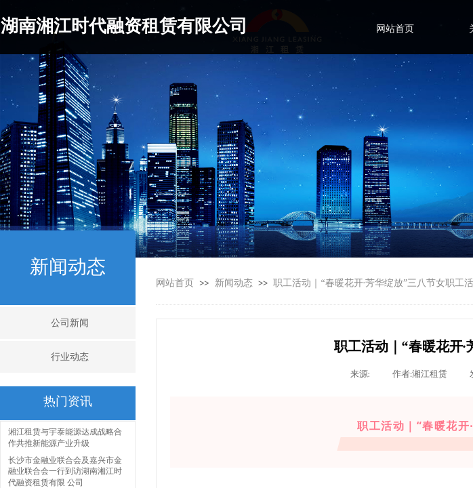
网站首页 (175, 283)
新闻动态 (234, 283)
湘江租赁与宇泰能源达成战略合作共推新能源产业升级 (65, 438)
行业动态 (70, 357)
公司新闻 (70, 323)
